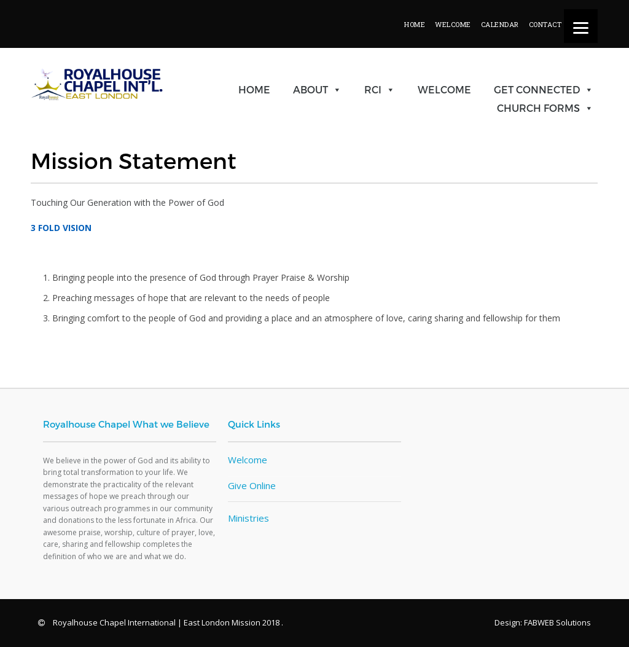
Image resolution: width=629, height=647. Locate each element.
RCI (372, 89)
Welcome (444, 89)
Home (254, 89)
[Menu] (581, 26)
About (310, 89)
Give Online (252, 485)
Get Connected (537, 89)
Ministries (248, 518)
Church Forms (538, 108)
